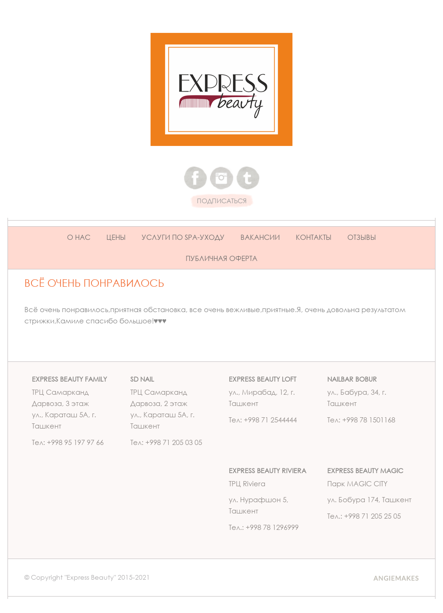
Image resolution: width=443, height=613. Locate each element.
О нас (78, 237)
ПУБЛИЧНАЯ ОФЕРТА (221, 258)
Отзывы (361, 237)
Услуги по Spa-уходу (183, 237)
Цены (116, 237)
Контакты (313, 237)
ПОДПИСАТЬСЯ (222, 201)
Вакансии (260, 237)
